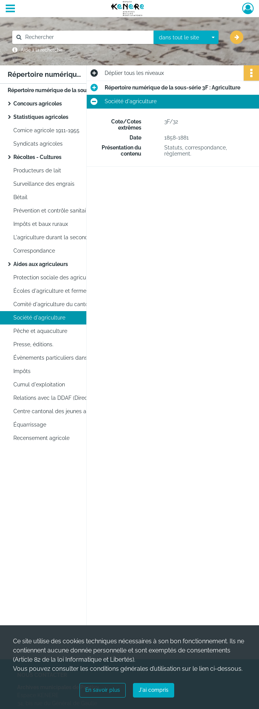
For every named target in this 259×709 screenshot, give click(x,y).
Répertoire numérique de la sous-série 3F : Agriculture (75, 90)
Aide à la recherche (41, 50)
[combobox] (186, 37)
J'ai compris (153, 690)
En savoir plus (102, 690)
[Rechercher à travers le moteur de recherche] (86, 37)
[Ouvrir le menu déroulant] (10, 9)
